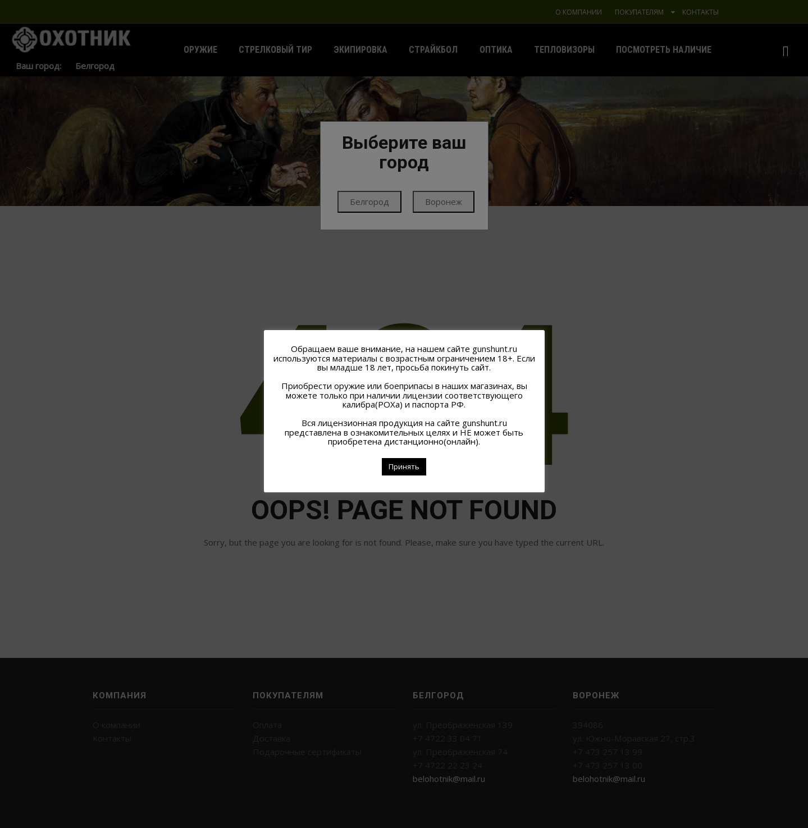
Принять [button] (404, 466)
